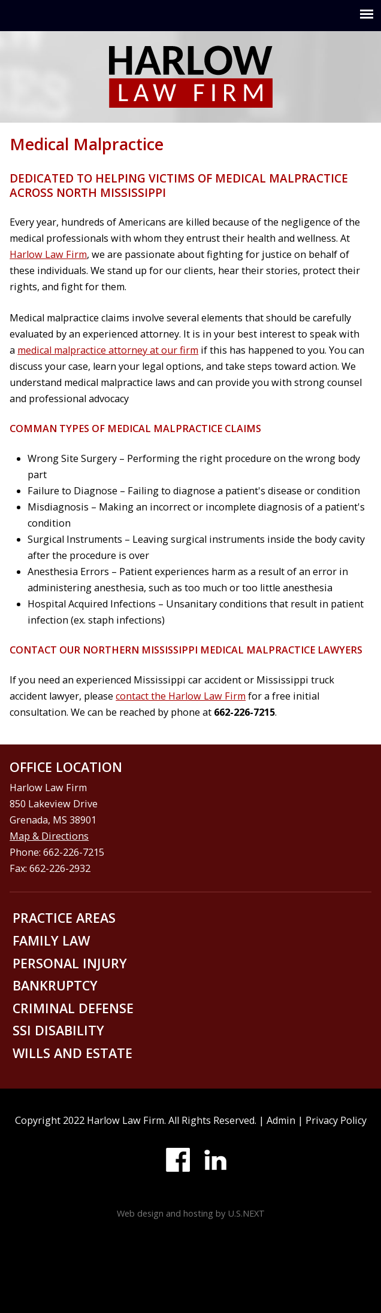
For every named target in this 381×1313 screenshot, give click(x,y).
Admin (281, 1120)
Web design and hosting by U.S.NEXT (191, 1213)
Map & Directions (49, 836)
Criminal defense (73, 1008)
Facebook (177, 1159)
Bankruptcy (55, 985)
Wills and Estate (72, 1053)
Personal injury (70, 963)
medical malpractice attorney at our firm (107, 350)
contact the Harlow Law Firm (181, 696)
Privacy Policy (336, 1120)
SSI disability (58, 1030)
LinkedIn (215, 1159)
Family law (51, 940)
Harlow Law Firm (48, 254)
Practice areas (64, 917)
